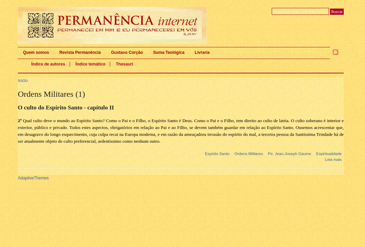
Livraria (202, 52)
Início (23, 80)
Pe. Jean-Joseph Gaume (289, 154)
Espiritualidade (329, 154)
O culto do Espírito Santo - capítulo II (66, 107)
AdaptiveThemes (33, 178)
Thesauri (124, 64)
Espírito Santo (217, 154)
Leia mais (333, 159)
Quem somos (36, 52)
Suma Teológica (168, 52)
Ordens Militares (249, 154)
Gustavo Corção (127, 52)
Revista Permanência (80, 52)
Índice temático (90, 64)
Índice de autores (48, 64)
